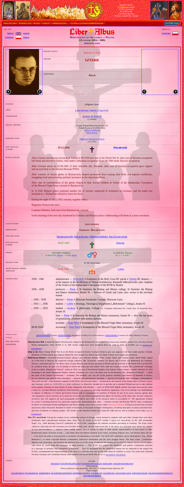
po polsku (166, 33)
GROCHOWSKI (43, 335)
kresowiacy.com (147, 345)
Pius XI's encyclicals (118, 236)
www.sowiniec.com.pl (123, 473)
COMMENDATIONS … (60, 23)
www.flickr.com (96, 473)
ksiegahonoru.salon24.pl (81, 473)
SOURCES (46, 23)
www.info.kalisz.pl (17, 473)
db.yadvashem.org (31, 473)
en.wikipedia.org (36, 414)
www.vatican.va (110, 454)
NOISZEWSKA (64, 335)
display (10, 33)
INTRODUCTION (25, 23)
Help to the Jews (81, 236)
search (26, 33)
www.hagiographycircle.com (92, 463)
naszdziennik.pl (44, 473)
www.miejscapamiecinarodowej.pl (160, 473)
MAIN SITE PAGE (10, 23)
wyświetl (9, 37)
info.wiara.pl (55, 463)
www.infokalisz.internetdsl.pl (61, 473)
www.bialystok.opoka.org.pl (71, 463)
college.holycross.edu (139, 473)
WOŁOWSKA (111, 335)
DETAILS (36, 23)
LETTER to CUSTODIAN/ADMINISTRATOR (86, 23)
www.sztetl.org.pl (36, 348)
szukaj (26, 37)
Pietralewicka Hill (65, 236)
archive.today (107, 463)
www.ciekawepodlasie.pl (92, 476)
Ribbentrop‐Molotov (99, 236)
